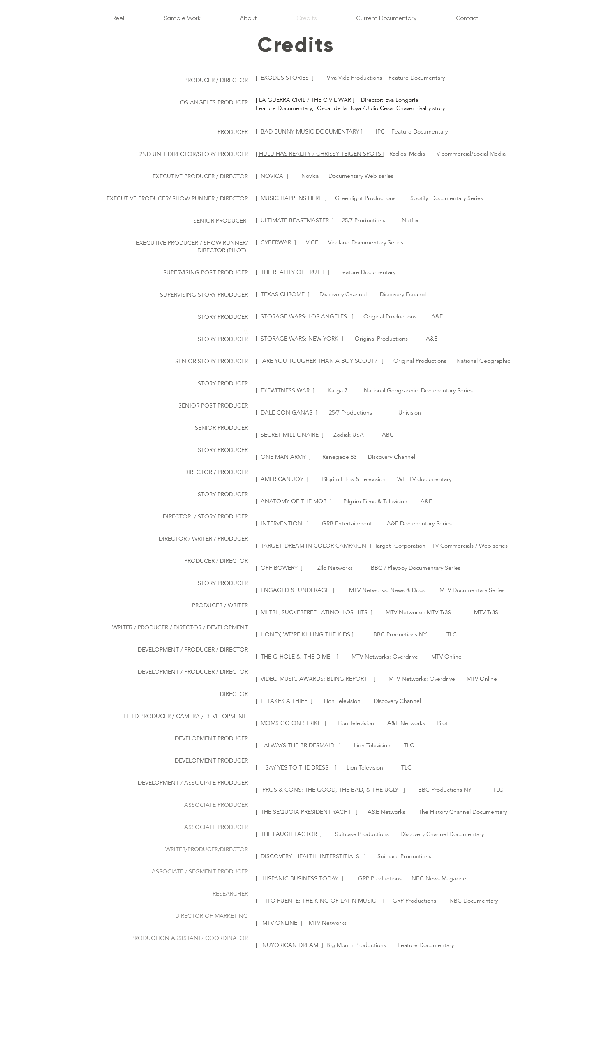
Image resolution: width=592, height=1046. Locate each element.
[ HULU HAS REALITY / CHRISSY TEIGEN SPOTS (319, 153)
